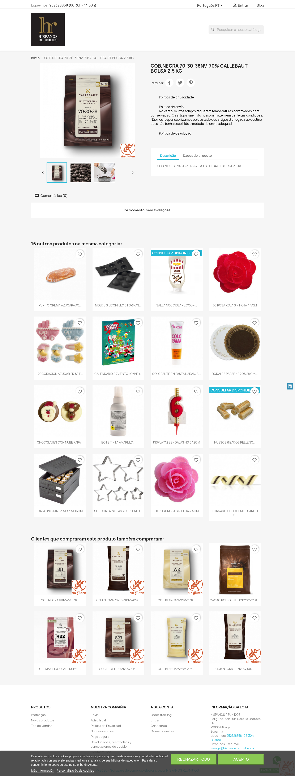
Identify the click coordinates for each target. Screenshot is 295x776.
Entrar (155, 720)
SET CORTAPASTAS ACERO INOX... (118, 511)
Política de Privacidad (106, 726)
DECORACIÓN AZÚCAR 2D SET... (60, 374)
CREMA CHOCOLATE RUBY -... (60, 669)
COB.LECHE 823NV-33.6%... (118, 669)
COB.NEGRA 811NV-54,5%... (60, 600)
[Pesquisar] (236, 29)
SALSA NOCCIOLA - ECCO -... (176, 305)
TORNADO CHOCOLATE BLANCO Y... (235, 513)
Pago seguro (100, 737)
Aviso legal (98, 720)
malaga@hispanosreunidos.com (233, 748)
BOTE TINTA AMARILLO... (118, 442)
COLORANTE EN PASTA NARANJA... (176, 374)
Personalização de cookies (75, 770)
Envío (95, 715)
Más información (42, 770)
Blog (260, 5)
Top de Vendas (41, 726)
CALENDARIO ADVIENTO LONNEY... (118, 374)
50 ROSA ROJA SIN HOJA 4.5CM (235, 305)
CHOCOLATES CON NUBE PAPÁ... (60, 442)
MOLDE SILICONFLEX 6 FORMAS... (118, 305)
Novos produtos (42, 720)
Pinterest (191, 83)
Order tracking (161, 715)
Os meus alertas (162, 731)
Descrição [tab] (168, 155)
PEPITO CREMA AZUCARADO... (60, 305)
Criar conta (159, 726)
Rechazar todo (193, 759)
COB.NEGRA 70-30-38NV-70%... (118, 600)
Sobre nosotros (102, 731)
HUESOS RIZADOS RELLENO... (235, 442)
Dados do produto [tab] (197, 155)
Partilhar (169, 83)
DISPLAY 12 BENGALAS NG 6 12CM (176, 442)
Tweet (180, 83)
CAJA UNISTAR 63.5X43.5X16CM (60, 511)
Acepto (241, 759)
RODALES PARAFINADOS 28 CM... (235, 374)
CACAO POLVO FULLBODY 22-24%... (235, 600)
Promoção (38, 715)
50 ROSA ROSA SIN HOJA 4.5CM (176, 511)
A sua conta (162, 707)
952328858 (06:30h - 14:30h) (72, 5)
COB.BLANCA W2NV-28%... (177, 600)
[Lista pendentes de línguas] (210, 5)
